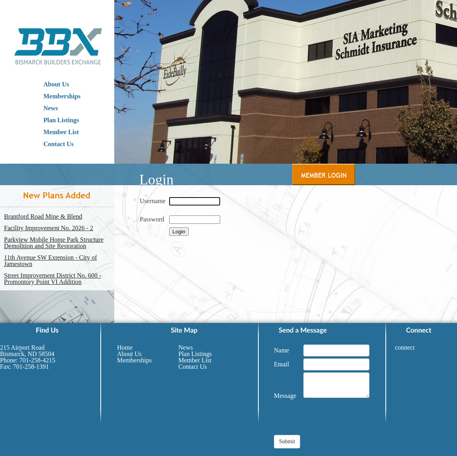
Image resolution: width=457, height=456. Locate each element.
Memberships (61, 96)
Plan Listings (61, 120)
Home (125, 347)
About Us (56, 84)
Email (281, 364)
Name (281, 350)
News (50, 108)
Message (285, 395)
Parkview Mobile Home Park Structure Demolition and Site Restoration (54, 243)
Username (153, 201)
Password (152, 219)
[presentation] (334, 419)
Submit (287, 441)
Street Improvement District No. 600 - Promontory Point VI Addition (52, 278)
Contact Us (58, 144)
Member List (61, 132)
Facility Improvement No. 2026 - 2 (48, 228)
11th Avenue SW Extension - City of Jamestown (50, 260)
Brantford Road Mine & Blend (43, 216)
